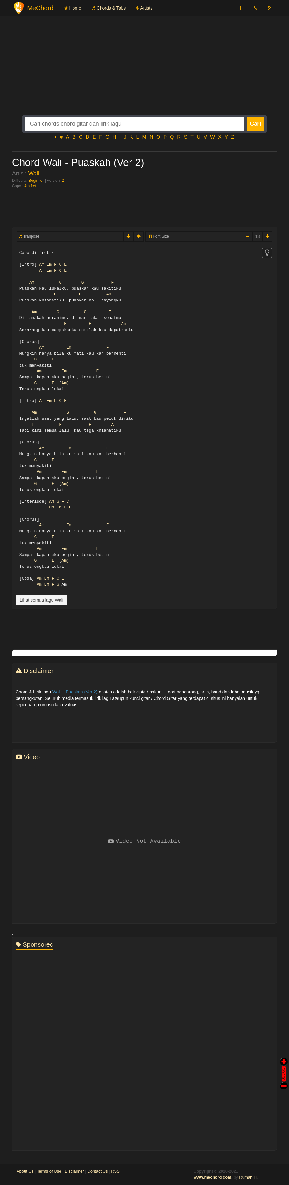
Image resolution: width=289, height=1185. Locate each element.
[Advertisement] (144, 70)
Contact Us (97, 1171)
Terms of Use (49, 1171)
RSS (115, 1171)
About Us (25, 1171)
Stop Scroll (284, 1081)
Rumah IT (248, 1177)
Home (72, 8)
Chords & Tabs (109, 8)
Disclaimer (74, 1171)
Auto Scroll (284, 1065)
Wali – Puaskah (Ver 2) (75, 691)
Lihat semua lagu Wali (41, 600)
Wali (33, 173)
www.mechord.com (212, 1177)
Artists (144, 8)
